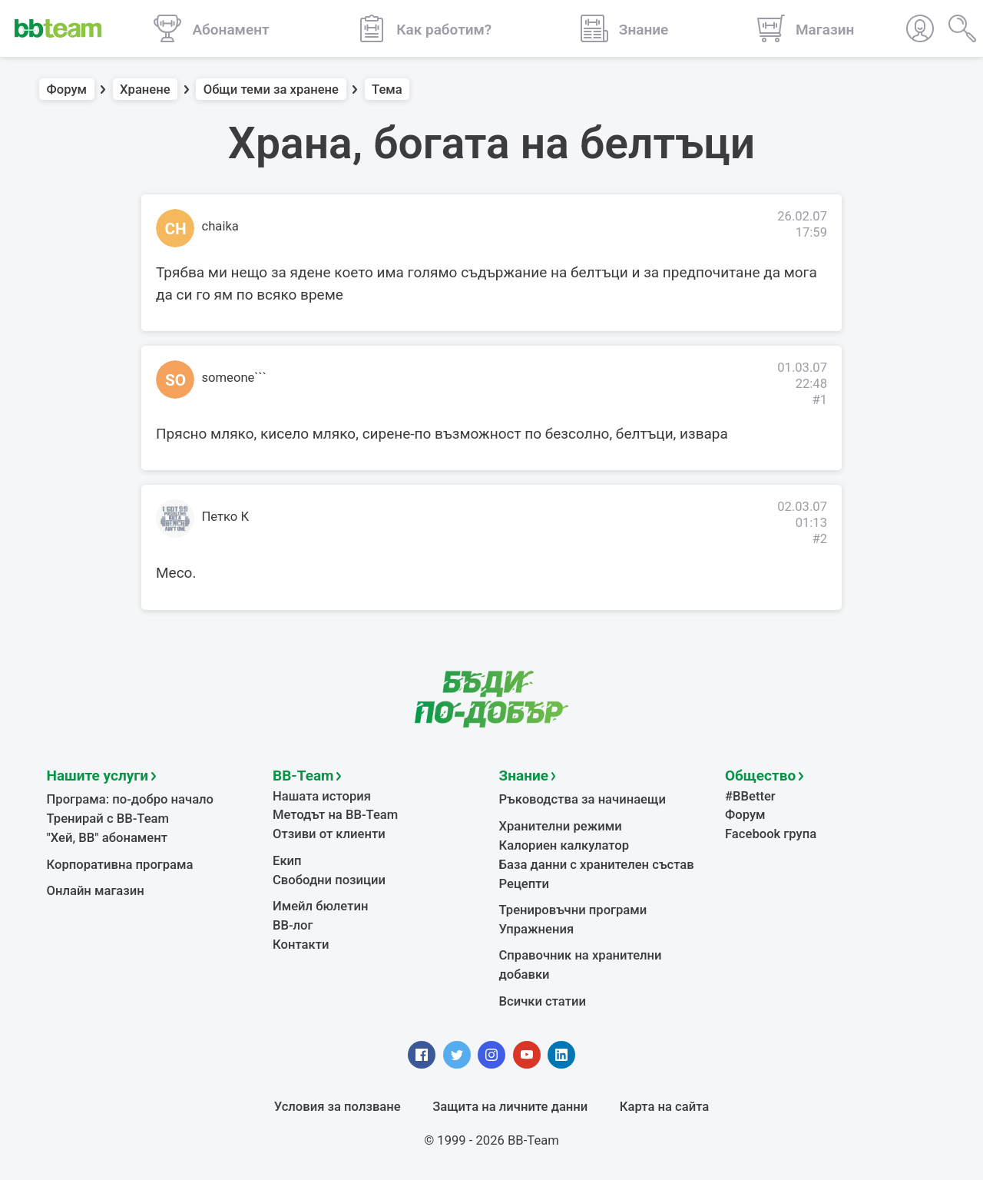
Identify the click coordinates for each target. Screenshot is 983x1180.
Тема (387, 89)
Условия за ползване (337, 1106)
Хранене (145, 89)
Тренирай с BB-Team (108, 818)
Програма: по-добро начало (130, 799)
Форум (67, 89)
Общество (760, 775)
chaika (220, 226)
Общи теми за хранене (271, 89)
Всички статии (542, 1001)
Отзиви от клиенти (329, 834)
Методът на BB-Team (335, 814)
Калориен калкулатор (564, 845)
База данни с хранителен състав (596, 864)
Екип (287, 861)
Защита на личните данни (509, 1106)
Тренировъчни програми (573, 910)
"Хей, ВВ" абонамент (107, 837)
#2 (819, 539)
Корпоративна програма (120, 864)
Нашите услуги (98, 775)
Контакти (301, 944)
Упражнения (536, 929)
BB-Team (303, 775)
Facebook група (770, 834)
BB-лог (293, 925)
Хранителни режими (560, 826)
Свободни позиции (329, 880)
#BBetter (750, 796)
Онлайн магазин (95, 890)
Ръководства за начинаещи (582, 799)
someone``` (234, 377)
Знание (523, 775)
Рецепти (524, 884)
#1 (819, 400)
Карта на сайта (664, 1106)
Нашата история (322, 796)
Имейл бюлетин (320, 906)
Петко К (226, 516)
